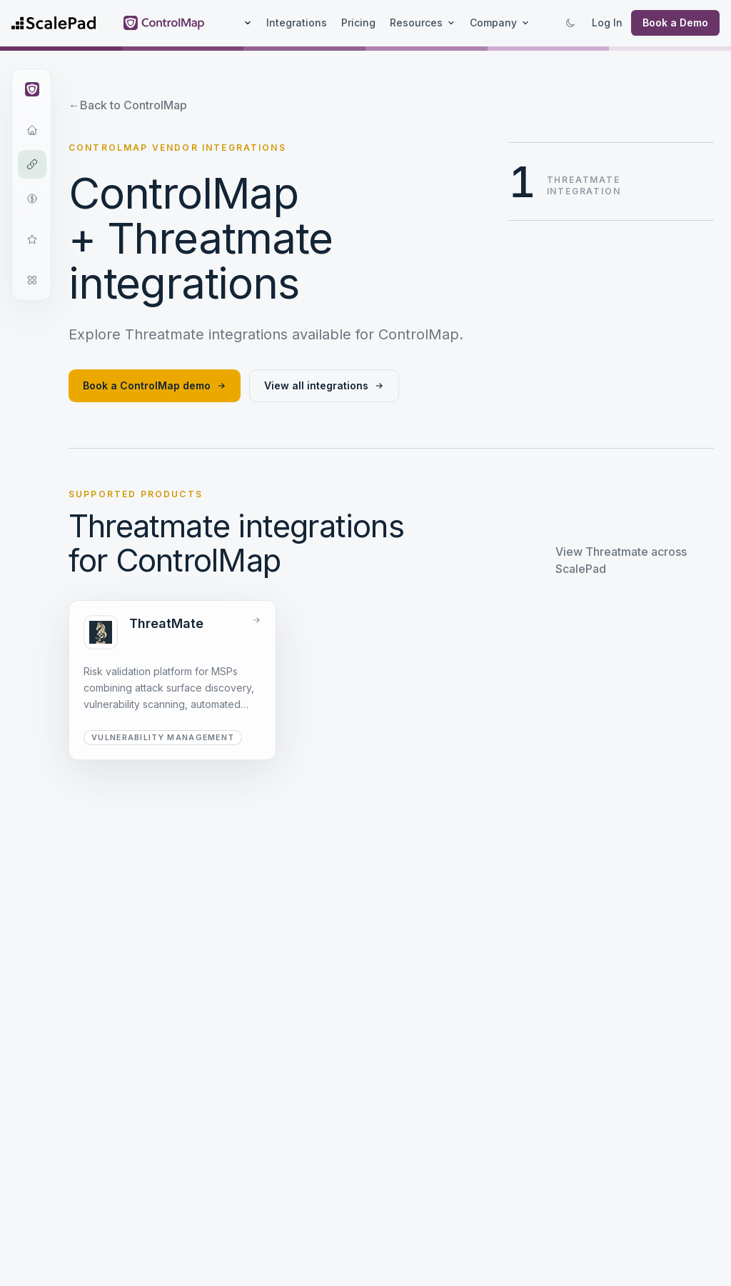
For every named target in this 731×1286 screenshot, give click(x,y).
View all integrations (324, 385)
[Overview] (32, 130)
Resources (422, 22)
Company (500, 22)
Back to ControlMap (128, 105)
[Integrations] (32, 164)
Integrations (296, 22)
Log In (607, 22)
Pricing (358, 22)
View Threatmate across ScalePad (621, 560)
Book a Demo (675, 22)
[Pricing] (32, 198)
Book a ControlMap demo (154, 385)
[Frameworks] (32, 239)
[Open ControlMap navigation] (32, 89)
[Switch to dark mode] (570, 23)
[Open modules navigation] (32, 280)
